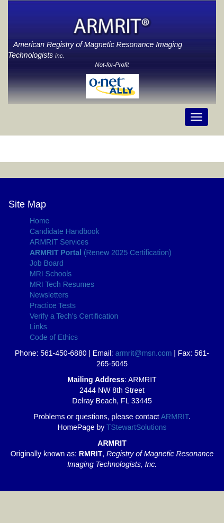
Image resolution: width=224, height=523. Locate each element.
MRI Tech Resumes (62, 284)
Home (39, 221)
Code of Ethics (54, 337)
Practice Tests (53, 305)
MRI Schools (50, 273)
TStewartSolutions (136, 427)
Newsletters (49, 295)
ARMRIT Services (59, 242)
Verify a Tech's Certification (74, 316)
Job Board (47, 263)
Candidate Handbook (65, 231)
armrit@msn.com (143, 353)
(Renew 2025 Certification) (101, 252)
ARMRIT (175, 416)
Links (38, 326)
